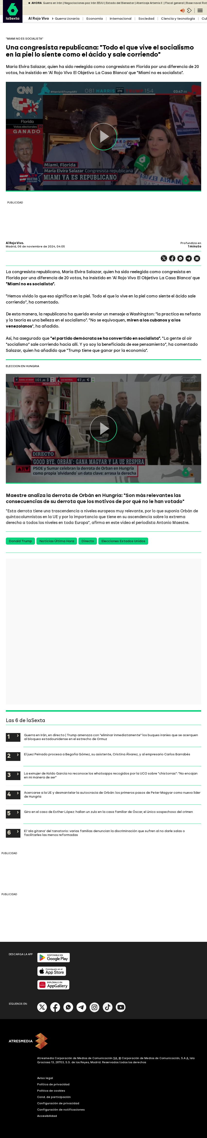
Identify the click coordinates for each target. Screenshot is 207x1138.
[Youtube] (121, 1011)
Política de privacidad (53, 1084)
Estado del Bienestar (120, 3)
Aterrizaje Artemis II (149, 3)
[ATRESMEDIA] (103, 1041)
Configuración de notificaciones (61, 1109)
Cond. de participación (54, 1097)
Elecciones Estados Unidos (123, 541)
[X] (42, 1011)
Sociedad (146, 19)
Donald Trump (20, 541)
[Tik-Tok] (108, 1011)
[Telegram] (81, 1011)
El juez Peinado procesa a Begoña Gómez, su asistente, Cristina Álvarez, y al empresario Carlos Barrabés (107, 754)
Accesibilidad (47, 1116)
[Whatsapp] (68, 1011)
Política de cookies (51, 1090)
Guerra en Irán (52, 3)
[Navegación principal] (200, 10)
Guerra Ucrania (67, 19)
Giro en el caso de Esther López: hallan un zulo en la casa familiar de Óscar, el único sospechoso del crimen (108, 812)
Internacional (120, 19)
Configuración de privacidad (58, 1103)
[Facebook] (55, 1011)
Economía (94, 19)
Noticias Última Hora (56, 541)
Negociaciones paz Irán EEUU (84, 3)
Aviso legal (45, 1078)
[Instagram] (94, 1011)
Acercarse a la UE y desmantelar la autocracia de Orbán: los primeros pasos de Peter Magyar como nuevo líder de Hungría (112, 794)
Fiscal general (174, 3)
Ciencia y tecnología (178, 19)
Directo (87, 541)
